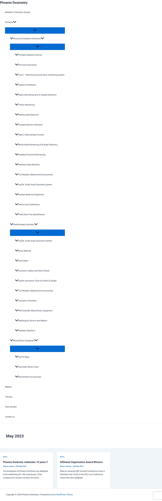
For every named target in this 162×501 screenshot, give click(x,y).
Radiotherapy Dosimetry (24, 224)
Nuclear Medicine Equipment (29, 194)
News (5, 457)
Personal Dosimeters (26, 65)
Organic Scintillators (25, 85)
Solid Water (21, 261)
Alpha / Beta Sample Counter (29, 135)
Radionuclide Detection (27, 115)
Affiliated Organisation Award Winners (81, 462)
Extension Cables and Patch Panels (32, 271)
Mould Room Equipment (24, 340)
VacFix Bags (22, 357)
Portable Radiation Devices (28, 55)
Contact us (10, 417)
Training (8, 397)
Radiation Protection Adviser (17, 12)
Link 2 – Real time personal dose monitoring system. (40, 75)
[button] (14, 22)
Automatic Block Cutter (27, 367)
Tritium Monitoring (25, 105)
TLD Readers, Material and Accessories (34, 174)
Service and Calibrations (27, 204)
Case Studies (11, 407)
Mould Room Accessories (28, 377)
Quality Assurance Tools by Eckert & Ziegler (36, 281)
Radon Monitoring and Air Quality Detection (35, 95)
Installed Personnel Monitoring (30, 154)
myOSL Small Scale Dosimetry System (33, 184)
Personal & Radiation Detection (27, 38)
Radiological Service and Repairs (31, 320)
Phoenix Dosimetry (14, 2)
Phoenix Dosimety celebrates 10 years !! (25, 462)
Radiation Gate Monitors (27, 164)
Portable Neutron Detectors (28, 125)
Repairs (8, 387)
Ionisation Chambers (26, 301)
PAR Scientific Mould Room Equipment (33, 310)
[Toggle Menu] (35, 30)
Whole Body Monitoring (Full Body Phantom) (36, 145)
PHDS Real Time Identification (30, 214)
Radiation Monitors (25, 330)
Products (10, 22)
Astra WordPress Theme (62, 494)
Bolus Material (23, 251)
